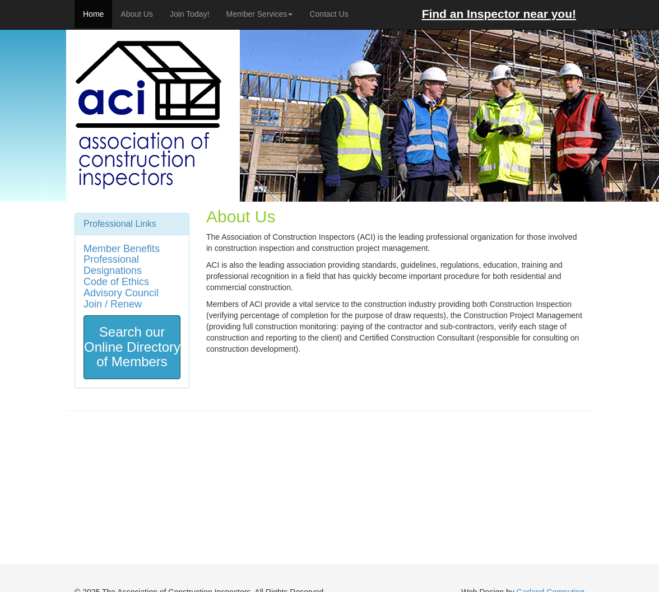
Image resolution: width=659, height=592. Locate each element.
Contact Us (328, 14)
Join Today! (190, 14)
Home (93, 14)
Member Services (259, 14)
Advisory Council (121, 293)
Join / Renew (112, 304)
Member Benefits (121, 248)
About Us (136, 14)
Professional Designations (112, 265)
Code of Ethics (116, 281)
